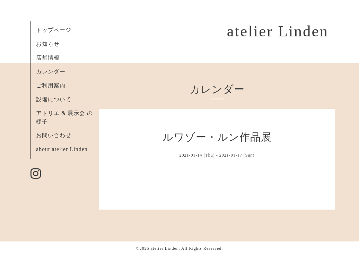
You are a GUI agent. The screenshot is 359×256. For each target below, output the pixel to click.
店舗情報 (48, 58)
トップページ (53, 30)
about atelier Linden (62, 149)
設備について (53, 99)
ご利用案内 (50, 85)
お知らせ (48, 44)
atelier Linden (278, 31)
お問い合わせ (53, 135)
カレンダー (50, 71)
